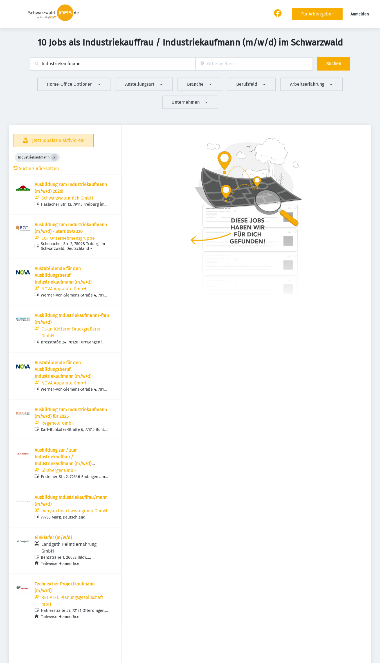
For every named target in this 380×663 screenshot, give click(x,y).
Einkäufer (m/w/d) (53, 537)
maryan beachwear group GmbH (74, 510)
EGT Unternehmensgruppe (68, 238)
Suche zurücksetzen (36, 168)
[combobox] (112, 64)
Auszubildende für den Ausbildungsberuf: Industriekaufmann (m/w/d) (63, 275)
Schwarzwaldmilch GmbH (67, 198)
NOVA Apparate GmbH (63, 288)
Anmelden (359, 14)
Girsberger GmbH (59, 470)
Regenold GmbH (58, 423)
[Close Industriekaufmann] (54, 157)
